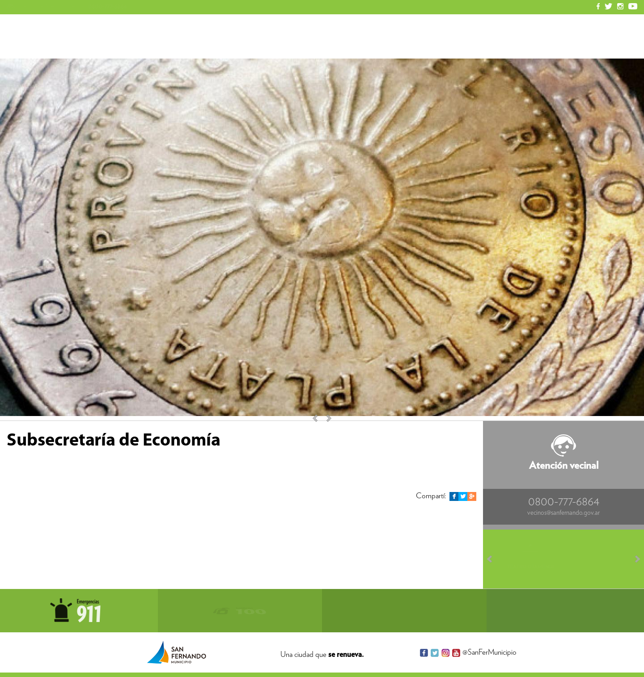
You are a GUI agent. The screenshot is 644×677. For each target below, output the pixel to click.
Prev (494, 559)
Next (325, 418)
